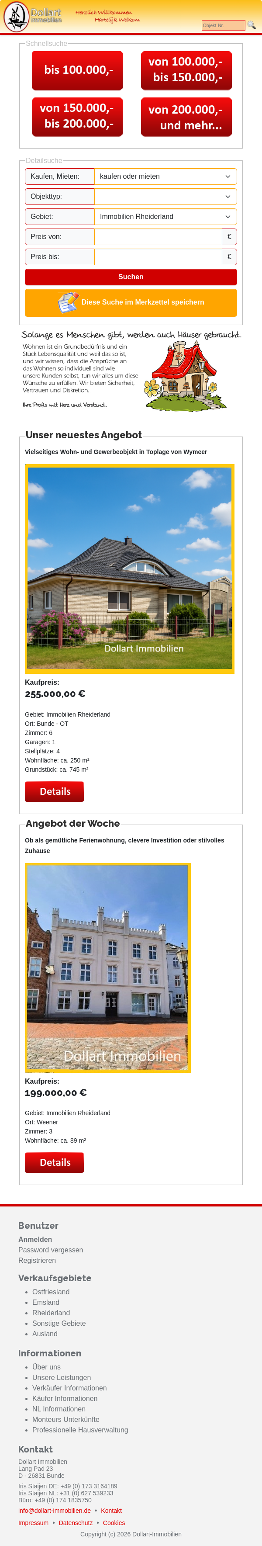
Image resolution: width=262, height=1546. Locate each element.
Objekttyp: (46, 196)
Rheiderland (51, 1313)
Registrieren (37, 1260)
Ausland (45, 1334)
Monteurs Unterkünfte (66, 1419)
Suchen (131, 277)
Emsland (45, 1302)
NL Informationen (59, 1409)
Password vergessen (50, 1250)
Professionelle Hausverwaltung (80, 1430)
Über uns (46, 1367)
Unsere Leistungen (61, 1377)
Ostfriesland (50, 1292)
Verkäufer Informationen (69, 1388)
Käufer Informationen (64, 1398)
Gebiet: (42, 216)
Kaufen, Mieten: (55, 176)
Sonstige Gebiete (59, 1323)
